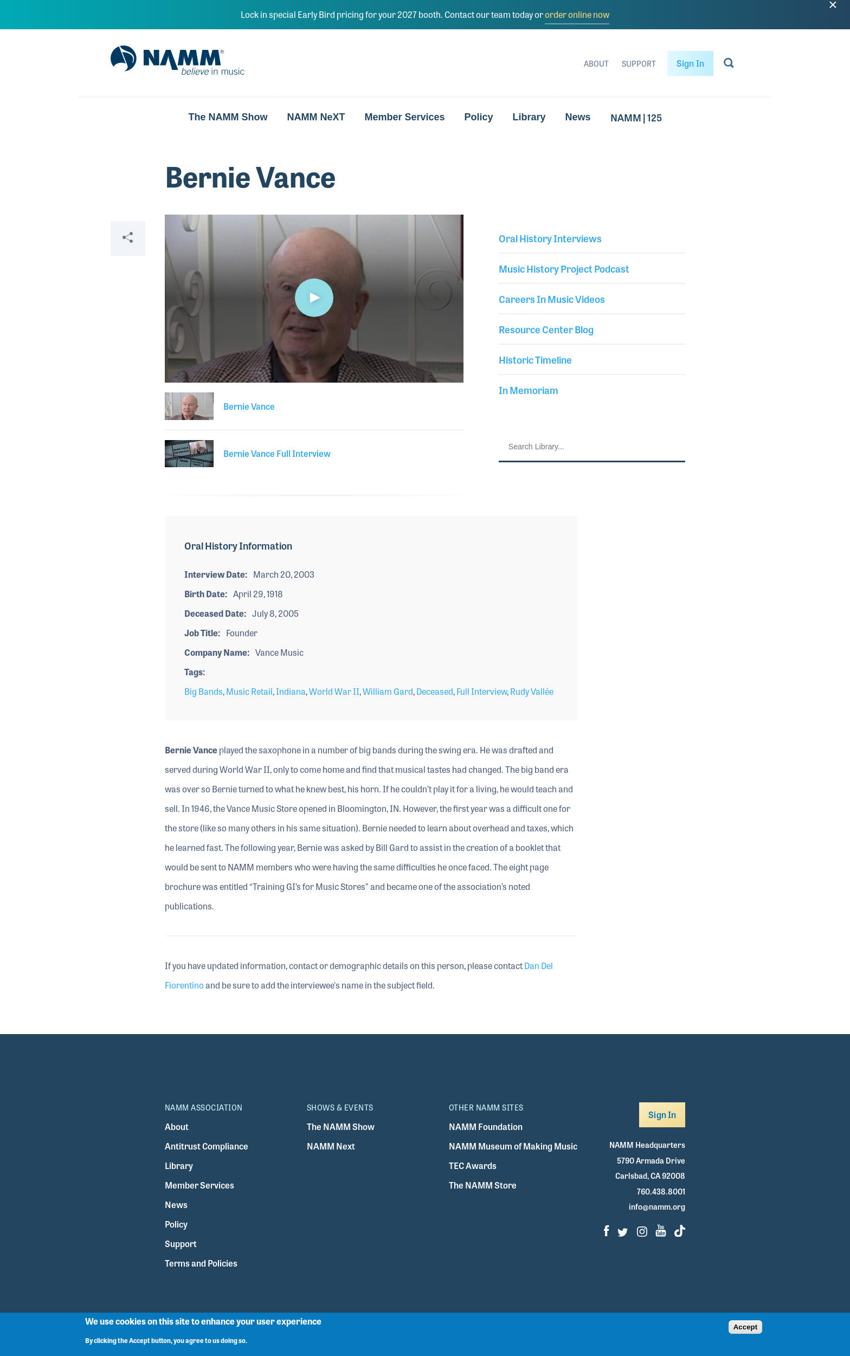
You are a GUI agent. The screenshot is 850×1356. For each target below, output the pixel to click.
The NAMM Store (483, 1185)
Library (529, 117)
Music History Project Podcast (564, 268)
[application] (314, 299)
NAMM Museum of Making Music (513, 1146)
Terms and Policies (201, 1263)
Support (639, 63)
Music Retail (249, 691)
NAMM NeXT (316, 117)
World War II (334, 691)
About (596, 63)
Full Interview (481, 691)
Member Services (404, 117)
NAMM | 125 (636, 117)
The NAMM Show (227, 117)
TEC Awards (473, 1165)
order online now (577, 14)
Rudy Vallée (531, 691)
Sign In (690, 63)
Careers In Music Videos (552, 299)
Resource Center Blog (546, 329)
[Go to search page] (728, 65)
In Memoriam (528, 390)
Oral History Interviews (550, 238)
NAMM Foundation (486, 1126)
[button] (314, 297)
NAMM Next (331, 1146)
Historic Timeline (535, 359)
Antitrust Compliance (206, 1146)
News (578, 117)
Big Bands (203, 691)
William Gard (388, 691)
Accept (745, 1327)
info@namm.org (657, 1206)
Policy (479, 117)
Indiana (291, 691)
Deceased (434, 691)
